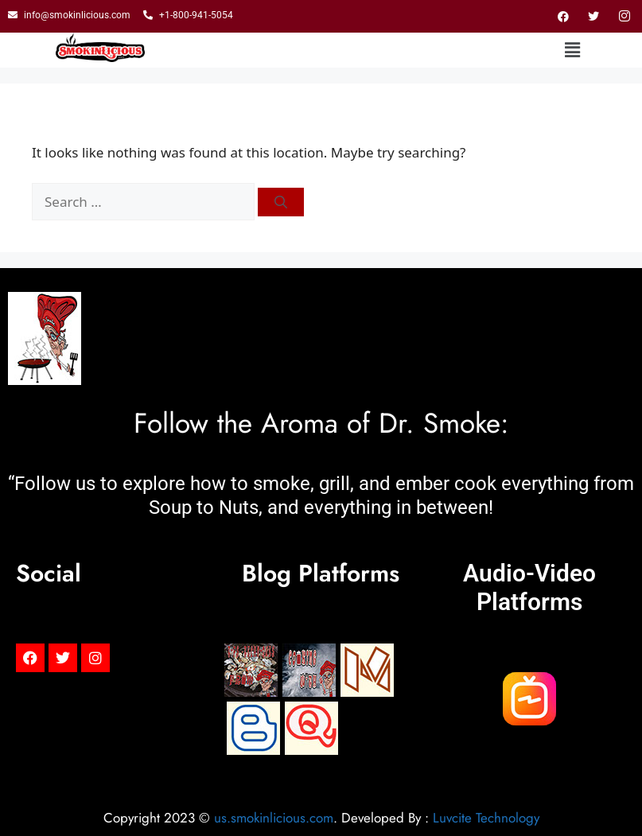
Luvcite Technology (486, 817)
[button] (572, 50)
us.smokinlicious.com (273, 817)
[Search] (281, 202)
